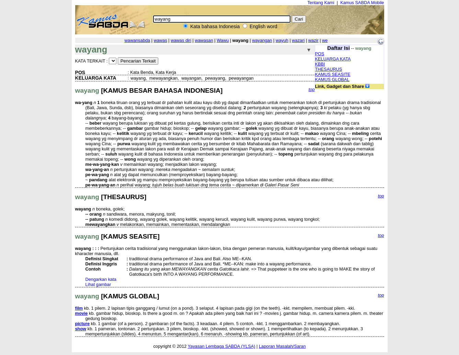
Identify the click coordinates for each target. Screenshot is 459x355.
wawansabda (137, 40)
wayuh (282, 40)
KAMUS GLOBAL (332, 79)
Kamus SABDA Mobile (362, 2)
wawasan (204, 40)
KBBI (320, 64)
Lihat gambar (98, 284)
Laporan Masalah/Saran (282, 346)
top (312, 89)
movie (81, 313)
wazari (298, 40)
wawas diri (181, 40)
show (81, 328)
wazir (313, 40)
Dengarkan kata (100, 279)
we (325, 40)
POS (319, 53)
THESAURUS (328, 69)
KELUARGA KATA (333, 58)
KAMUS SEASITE (333, 74)
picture (82, 323)
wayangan (262, 40)
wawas (160, 40)
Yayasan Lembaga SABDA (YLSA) (221, 346)
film (79, 308)
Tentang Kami (320, 2)
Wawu (223, 40)
